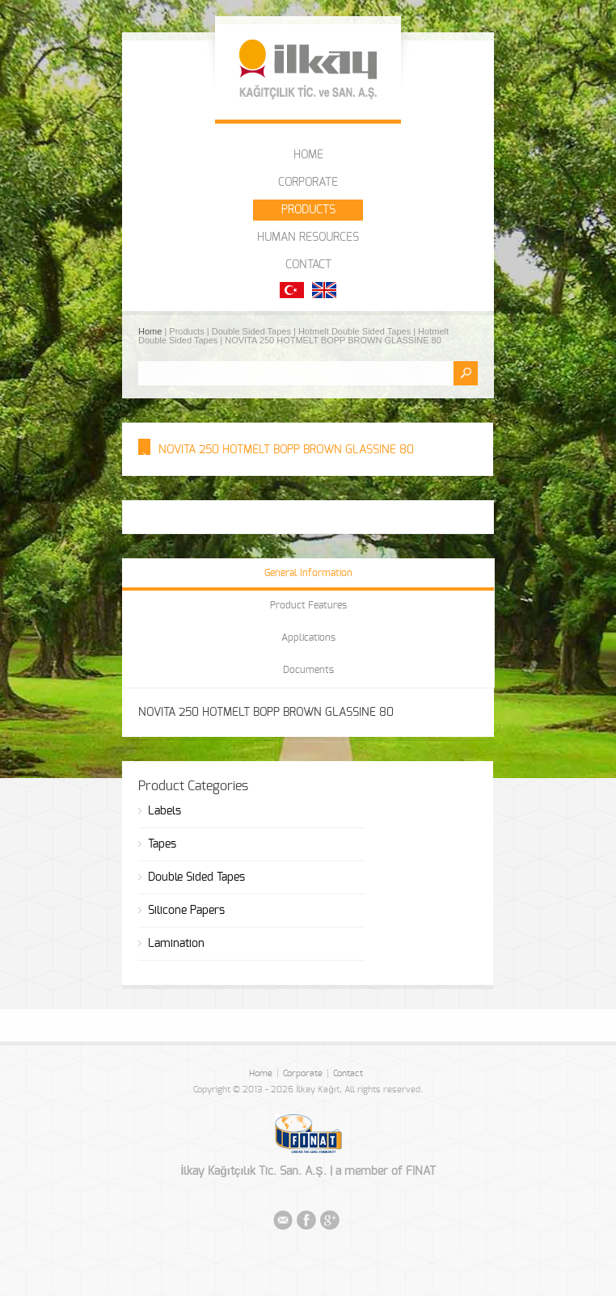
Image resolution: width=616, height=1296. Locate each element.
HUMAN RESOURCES (308, 237)
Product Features (308, 605)
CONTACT (308, 265)
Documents (308, 670)
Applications (308, 637)
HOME (308, 155)
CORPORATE (308, 182)
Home (151, 331)
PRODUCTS (308, 210)
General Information (308, 573)
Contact (348, 1073)
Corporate (303, 1073)
